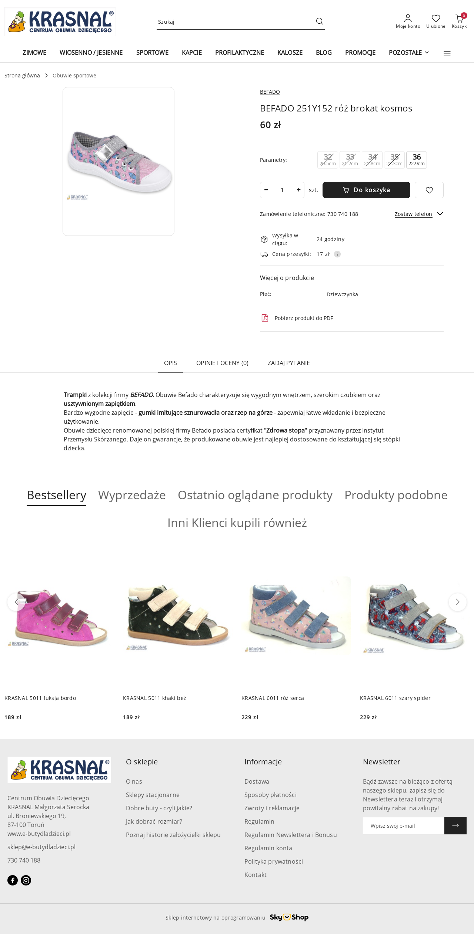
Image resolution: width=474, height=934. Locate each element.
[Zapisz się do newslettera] (403, 825)
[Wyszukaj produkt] (241, 22)
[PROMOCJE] (360, 53)
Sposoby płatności (270, 795)
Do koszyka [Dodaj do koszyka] (367, 190)
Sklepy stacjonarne (153, 795)
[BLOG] (324, 53)
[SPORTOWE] (152, 53)
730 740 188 (23, 860)
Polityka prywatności (273, 861)
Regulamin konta (268, 848)
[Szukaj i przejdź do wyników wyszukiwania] (319, 21)
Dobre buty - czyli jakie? (159, 808)
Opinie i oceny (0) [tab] (222, 363)
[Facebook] (12, 880)
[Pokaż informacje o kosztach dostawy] (337, 254)
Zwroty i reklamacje (272, 808)
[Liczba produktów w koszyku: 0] (459, 22)
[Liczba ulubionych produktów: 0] (436, 22)
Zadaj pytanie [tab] (289, 363)
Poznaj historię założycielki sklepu (173, 835)
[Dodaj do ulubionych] (429, 190)
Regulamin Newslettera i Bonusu (290, 835)
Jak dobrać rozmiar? (154, 821)
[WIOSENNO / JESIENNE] (91, 53)
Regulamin (259, 821)
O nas (134, 781)
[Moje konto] (408, 22)
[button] (447, 53)
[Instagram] (26, 880)
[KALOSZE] (290, 53)
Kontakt (255, 875)
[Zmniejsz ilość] (265, 190)
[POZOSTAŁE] (409, 53)
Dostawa (256, 781)
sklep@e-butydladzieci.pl (41, 847)
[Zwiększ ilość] (298, 190)
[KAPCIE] (192, 53)
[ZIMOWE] (34, 53)
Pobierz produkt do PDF (296, 318)
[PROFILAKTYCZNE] (239, 53)
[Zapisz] (455, 825)
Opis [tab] (170, 363)
